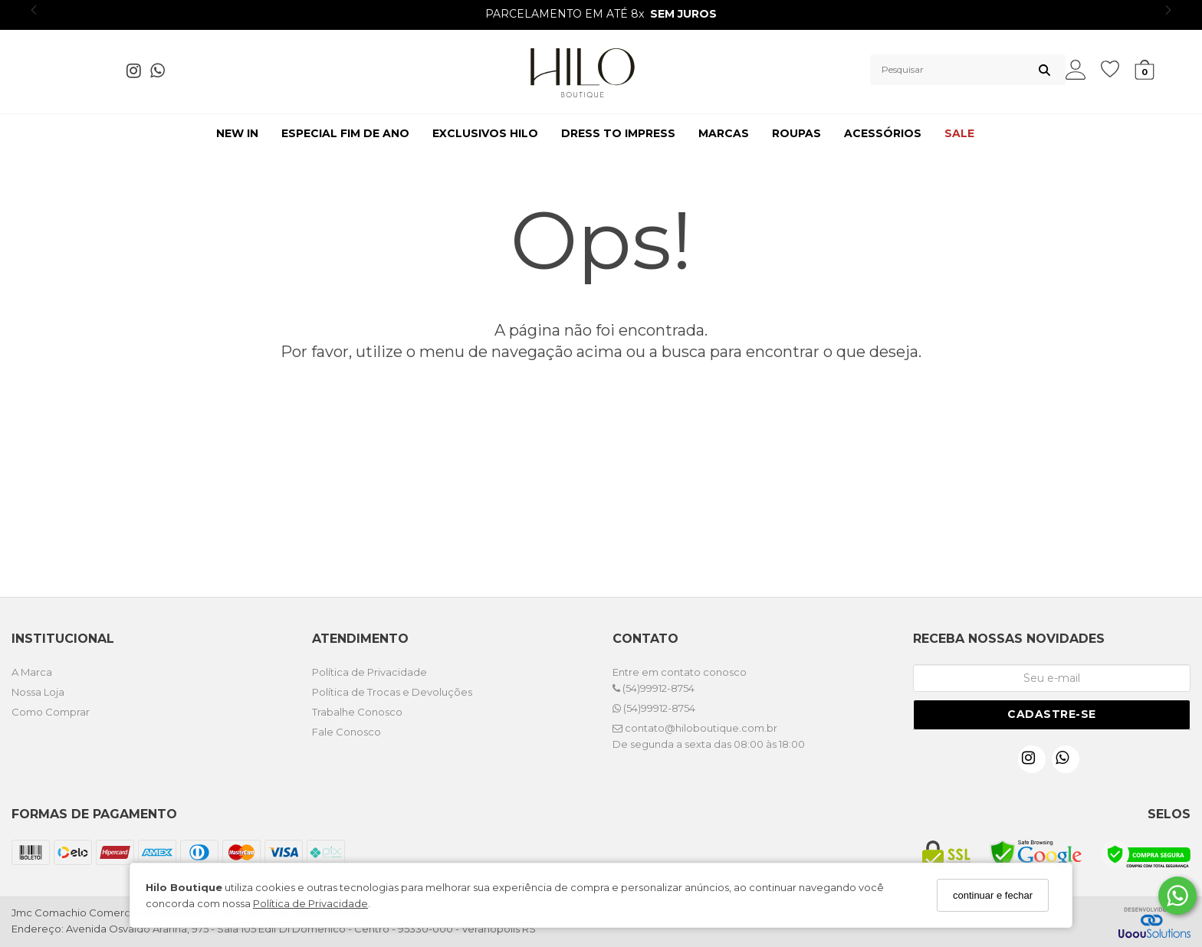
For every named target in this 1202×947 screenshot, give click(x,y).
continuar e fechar (993, 895)
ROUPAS (796, 133)
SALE (959, 133)
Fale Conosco (346, 732)
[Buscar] (1044, 69)
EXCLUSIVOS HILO (485, 133)
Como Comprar (50, 712)
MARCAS (723, 133)
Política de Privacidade (310, 903)
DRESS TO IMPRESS (618, 133)
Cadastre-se (1051, 714)
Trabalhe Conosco (357, 712)
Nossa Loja (37, 692)
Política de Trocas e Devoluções (392, 692)
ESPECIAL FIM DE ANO (345, 133)
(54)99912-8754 (653, 688)
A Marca (31, 672)
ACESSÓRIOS (882, 133)
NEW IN (237, 133)
